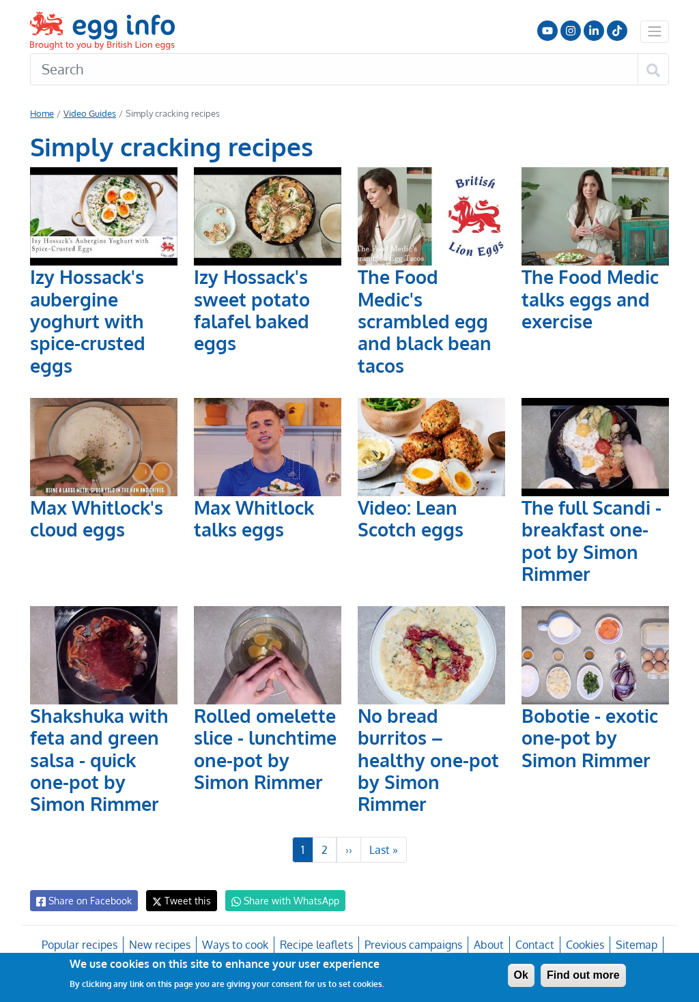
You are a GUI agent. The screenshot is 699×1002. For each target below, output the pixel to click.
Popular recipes (81, 944)
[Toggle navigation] (654, 31)
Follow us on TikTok (617, 30)
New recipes (160, 944)
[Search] (334, 69)
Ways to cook (236, 944)
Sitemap (634, 944)
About (487, 944)
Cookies (583, 944)
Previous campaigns (412, 944)
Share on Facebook (83, 901)
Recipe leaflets (316, 944)
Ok (521, 975)
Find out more (583, 975)
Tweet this (178, 900)
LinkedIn (594, 30)
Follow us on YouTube (547, 30)
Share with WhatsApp (279, 901)
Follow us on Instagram (570, 30)
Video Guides (89, 113)
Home (42, 113)
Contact (533, 944)
